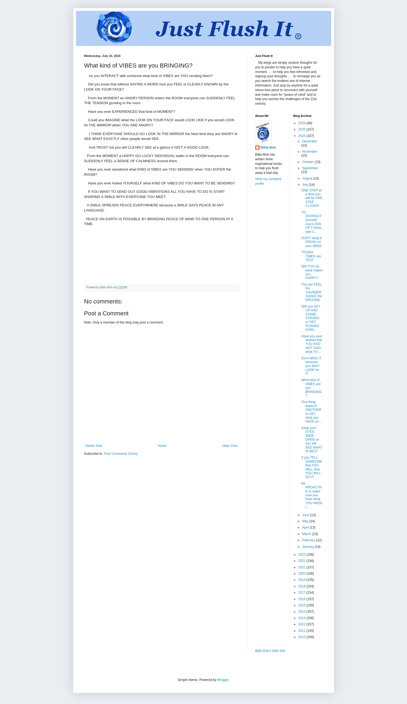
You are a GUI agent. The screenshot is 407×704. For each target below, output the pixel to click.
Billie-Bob (268, 147)
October (308, 162)
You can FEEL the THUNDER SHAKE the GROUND (311, 292)
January (308, 547)
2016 (302, 599)
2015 (302, 605)
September (310, 168)
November (309, 151)
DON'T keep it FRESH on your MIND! (311, 242)
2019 (302, 580)
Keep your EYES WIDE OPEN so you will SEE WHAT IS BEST (311, 439)
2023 (302, 554)
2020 (302, 573)
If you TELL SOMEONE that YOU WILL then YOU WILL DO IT (311, 467)
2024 (302, 136)
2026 (302, 123)
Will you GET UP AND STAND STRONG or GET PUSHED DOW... (310, 318)
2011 (302, 631)
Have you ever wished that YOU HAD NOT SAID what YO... (311, 344)
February (309, 540)
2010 (302, 637)
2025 (302, 129)
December (309, 141)
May (305, 521)
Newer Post (94, 446)
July (305, 185)
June (306, 515)
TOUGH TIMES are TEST (311, 256)
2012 (302, 624)
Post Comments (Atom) (121, 454)
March (307, 534)
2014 (302, 611)
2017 (302, 592)
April (306, 527)
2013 (302, 618)
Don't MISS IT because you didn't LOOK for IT (311, 366)
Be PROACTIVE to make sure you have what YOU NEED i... (312, 495)
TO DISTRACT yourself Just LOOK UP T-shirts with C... (311, 222)
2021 (302, 567)
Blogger (223, 680)
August (307, 178)
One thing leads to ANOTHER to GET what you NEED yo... (311, 411)
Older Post (230, 446)
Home (162, 446)
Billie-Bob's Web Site (270, 651)
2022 (302, 561)
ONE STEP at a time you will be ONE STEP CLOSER (312, 198)
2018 (302, 586)
